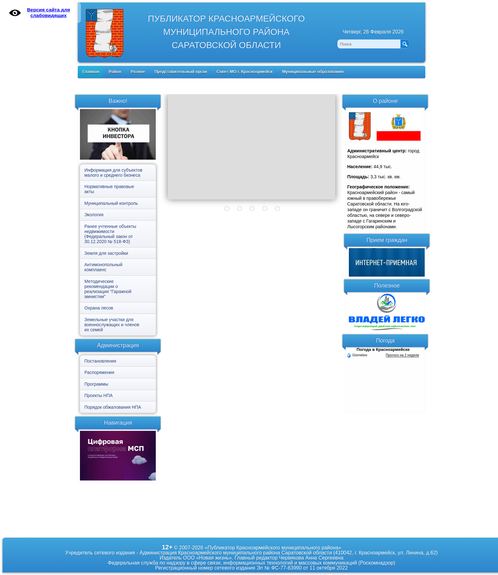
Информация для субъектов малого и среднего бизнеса (113, 173)
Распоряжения (99, 372)
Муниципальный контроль (111, 203)
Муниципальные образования (313, 71)
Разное (138, 71)
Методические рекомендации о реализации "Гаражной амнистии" (107, 289)
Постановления (100, 361)
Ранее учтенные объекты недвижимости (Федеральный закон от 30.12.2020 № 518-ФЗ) (110, 234)
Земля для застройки (106, 253)
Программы (96, 384)
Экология (93, 214)
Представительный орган (181, 71)
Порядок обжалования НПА (112, 407)
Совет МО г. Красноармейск (244, 71)
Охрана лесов (98, 307)
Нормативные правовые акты (109, 189)
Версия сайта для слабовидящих (48, 12)
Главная (90, 71)
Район (115, 71)
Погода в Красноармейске (383, 349)
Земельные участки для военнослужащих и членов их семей (111, 324)
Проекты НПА (98, 395)
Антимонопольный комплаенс (103, 267)
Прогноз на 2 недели (402, 355)
